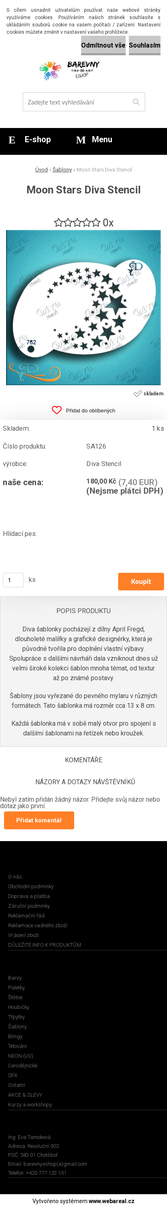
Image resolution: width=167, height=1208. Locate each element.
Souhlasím (145, 45)
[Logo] (78, 69)
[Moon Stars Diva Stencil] (83, 233)
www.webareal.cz (112, 1201)
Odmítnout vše (103, 45)
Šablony (62, 170)
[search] (136, 102)
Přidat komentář (39, 820)
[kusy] (13, 580)
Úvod (41, 170)
